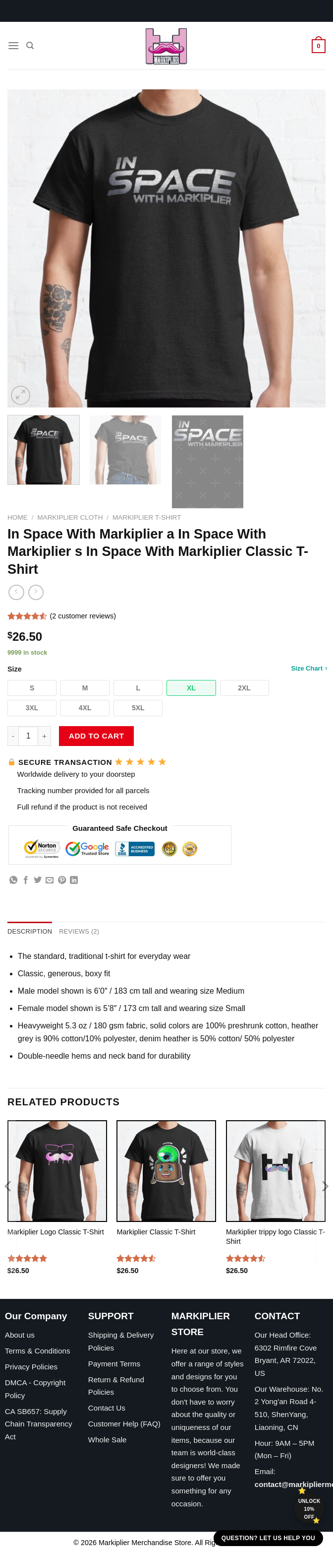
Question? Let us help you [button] (268, 1538)
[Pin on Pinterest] (62, 880)
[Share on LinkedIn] (74, 880)
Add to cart (96, 736)
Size (166, 669)
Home (17, 517)
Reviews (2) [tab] (79, 931)
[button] (31, 688)
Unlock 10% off (309, 1509)
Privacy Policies (31, 1366)
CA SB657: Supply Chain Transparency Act (38, 1424)
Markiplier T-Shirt (146, 517)
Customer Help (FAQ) (124, 1424)
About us (20, 1335)
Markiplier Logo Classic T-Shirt (55, 1232)
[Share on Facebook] (26, 880)
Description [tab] (29, 931)
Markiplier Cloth (70, 517)
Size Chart (309, 668)
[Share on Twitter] (38, 880)
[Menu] (13, 45)
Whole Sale (107, 1439)
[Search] (30, 45)
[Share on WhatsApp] (13, 880)
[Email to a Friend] (50, 880)
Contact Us (106, 1408)
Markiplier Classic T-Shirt (155, 1232)
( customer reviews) (83, 616)
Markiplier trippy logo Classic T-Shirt (275, 1236)
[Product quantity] (28, 736)
